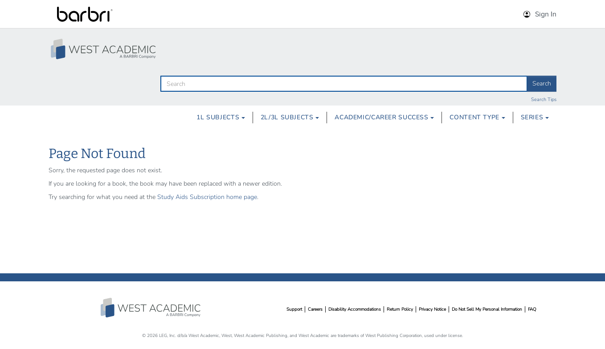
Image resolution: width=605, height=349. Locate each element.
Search (541, 83)
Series (535, 117)
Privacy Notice (432, 309)
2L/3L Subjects (290, 117)
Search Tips (543, 99)
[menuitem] (221, 117)
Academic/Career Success (384, 117)
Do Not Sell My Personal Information (487, 309)
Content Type (477, 117)
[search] (343, 84)
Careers (315, 309)
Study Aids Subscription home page (207, 197)
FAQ (532, 309)
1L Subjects (220, 117)
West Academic (151, 307)
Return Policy (400, 309)
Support (294, 309)
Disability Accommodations (354, 309)
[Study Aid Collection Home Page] (104, 49)
